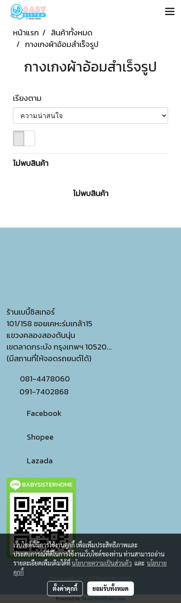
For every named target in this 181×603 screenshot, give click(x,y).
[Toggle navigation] (169, 12)
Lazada (29, 460)
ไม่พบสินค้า (30, 163)
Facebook (34, 413)
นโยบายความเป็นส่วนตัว (102, 563)
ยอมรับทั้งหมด (110, 588)
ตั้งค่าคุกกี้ (65, 588)
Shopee (30, 437)
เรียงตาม (30, 98)
